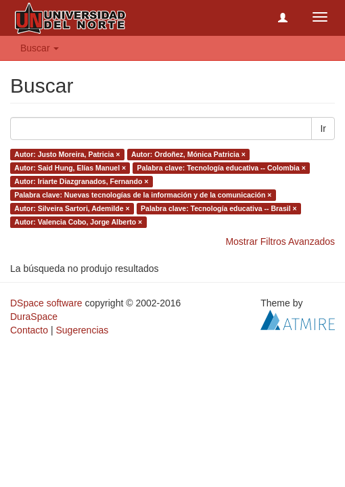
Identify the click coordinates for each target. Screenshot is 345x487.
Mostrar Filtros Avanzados (280, 241)
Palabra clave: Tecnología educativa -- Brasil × (219, 208)
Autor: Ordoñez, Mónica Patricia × (188, 154)
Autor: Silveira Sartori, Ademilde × (71, 208)
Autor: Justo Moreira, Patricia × (67, 154)
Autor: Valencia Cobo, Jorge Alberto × (78, 222)
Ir (323, 128)
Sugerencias (81, 330)
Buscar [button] (39, 48)
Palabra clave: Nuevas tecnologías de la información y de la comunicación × (142, 195)
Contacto (29, 330)
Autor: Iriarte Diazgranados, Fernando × (81, 181)
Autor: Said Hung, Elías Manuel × (70, 168)
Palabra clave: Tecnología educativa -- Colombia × (221, 168)
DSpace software (46, 303)
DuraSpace (34, 316)
